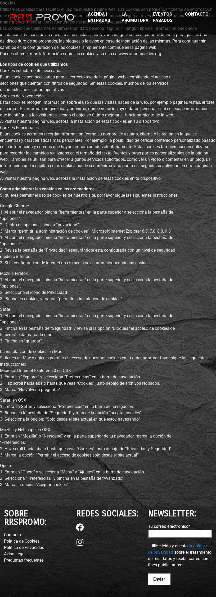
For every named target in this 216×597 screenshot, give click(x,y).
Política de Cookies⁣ (21, 541)
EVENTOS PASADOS (163, 17)
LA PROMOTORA (135, 17)
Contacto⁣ (12, 534)
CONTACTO (197, 14)
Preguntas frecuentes (24, 560)
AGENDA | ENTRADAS (99, 17)
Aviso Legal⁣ (15, 553)
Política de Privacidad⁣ (24, 547)
